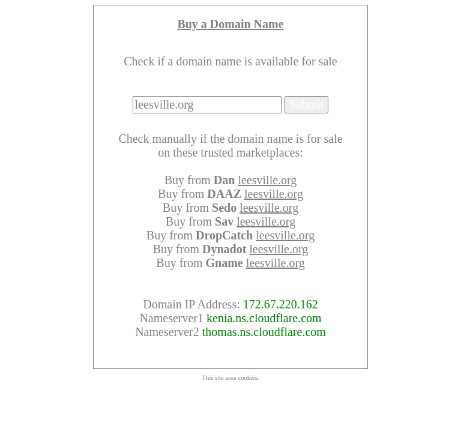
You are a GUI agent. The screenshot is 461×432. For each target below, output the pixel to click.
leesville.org (267, 180)
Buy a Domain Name (230, 24)
